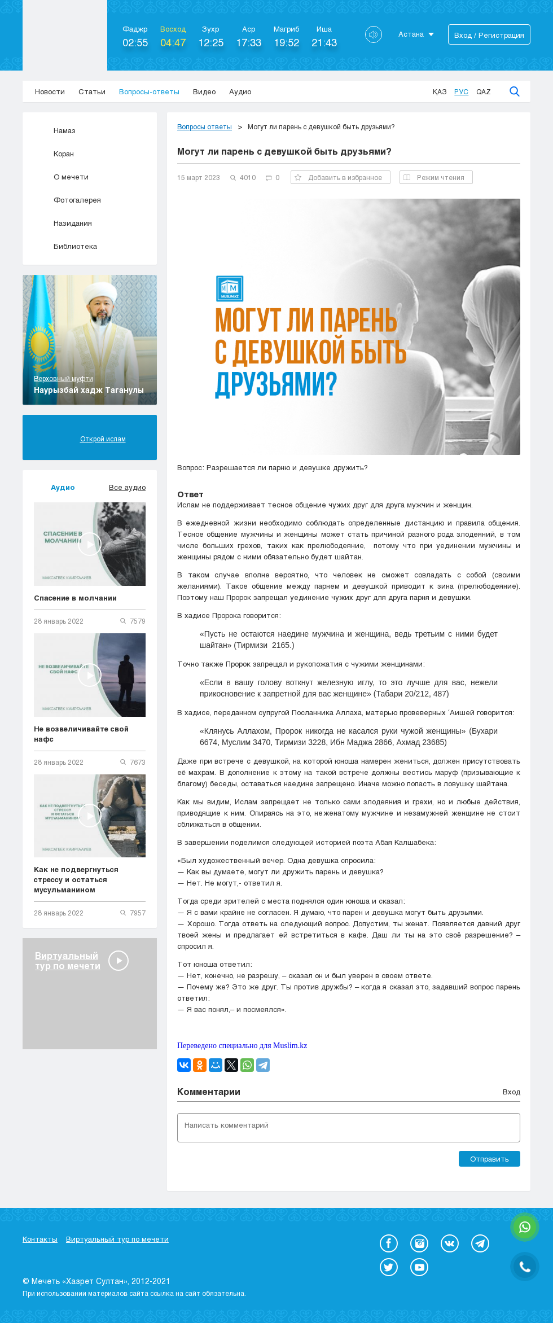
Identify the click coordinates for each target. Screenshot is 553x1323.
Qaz (483, 91)
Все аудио (127, 487)
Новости (50, 91)
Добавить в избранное (338, 177)
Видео (204, 91)
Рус (461, 91)
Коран (54, 153)
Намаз (55, 130)
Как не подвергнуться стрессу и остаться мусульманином (76, 879)
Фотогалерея (67, 200)
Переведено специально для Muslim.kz (242, 1045)
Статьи (92, 91)
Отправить (489, 1158)
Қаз (439, 91)
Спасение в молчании (75, 597)
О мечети (61, 176)
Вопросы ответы (204, 126)
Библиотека (65, 246)
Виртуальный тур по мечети (117, 1238)
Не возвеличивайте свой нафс (81, 733)
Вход (511, 1091)
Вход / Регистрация (489, 35)
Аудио (240, 91)
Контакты (40, 1238)
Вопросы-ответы (149, 91)
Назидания (63, 223)
